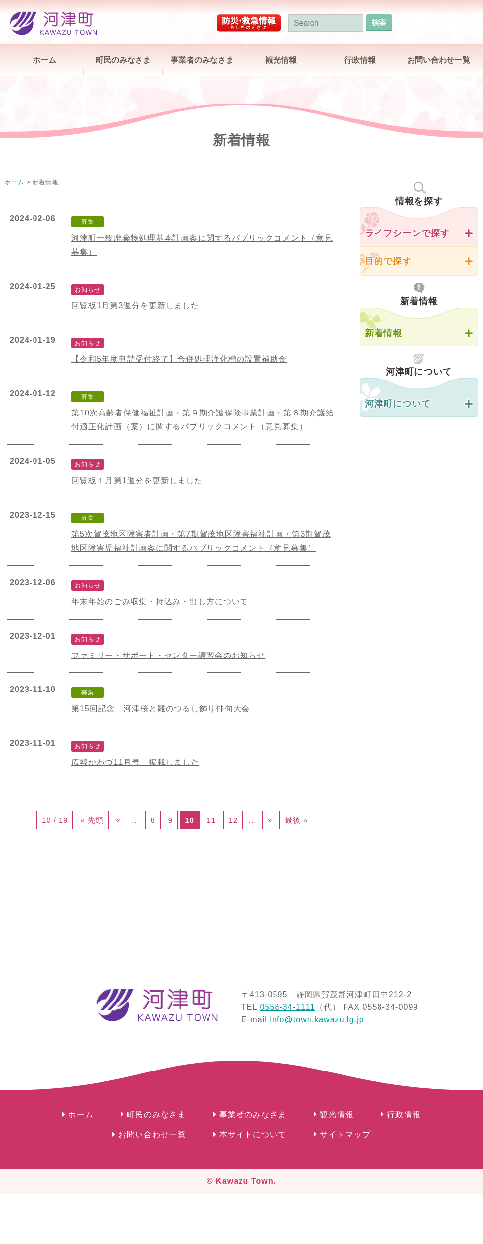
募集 (87, 221)
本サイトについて (253, 1167)
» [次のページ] (319, 823)
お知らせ (88, 289)
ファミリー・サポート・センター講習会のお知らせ (168, 655)
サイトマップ (345, 1167)
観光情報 (281, 60)
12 (269, 823)
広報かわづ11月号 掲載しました (135, 762)
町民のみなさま (123, 60)
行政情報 (360, 60)
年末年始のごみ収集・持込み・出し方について (159, 601)
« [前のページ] (118, 823)
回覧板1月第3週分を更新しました (135, 305)
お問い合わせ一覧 (438, 60)
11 (241, 823)
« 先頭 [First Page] (86, 823)
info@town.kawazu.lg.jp (317, 1052)
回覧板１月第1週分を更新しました (137, 480)
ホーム (44, 60)
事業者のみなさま (202, 60)
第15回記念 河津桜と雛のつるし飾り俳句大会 (160, 708)
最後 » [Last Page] (175, 849)
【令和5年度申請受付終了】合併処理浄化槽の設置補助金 (179, 359)
